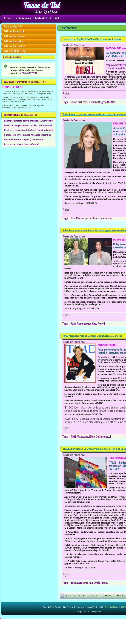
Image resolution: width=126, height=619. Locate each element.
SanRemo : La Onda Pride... (92, 582)
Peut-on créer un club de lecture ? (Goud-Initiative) (28, 130)
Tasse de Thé (41, 5)
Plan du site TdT (13, 26)
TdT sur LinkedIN (13, 41)
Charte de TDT (42, 18)
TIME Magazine (79, 436)
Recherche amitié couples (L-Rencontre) (23, 139)
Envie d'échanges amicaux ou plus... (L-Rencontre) (28, 125)
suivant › (109, 595)
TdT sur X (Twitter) (14, 46)
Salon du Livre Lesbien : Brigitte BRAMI (92, 102)
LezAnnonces (23, 18)
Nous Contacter (111, 607)
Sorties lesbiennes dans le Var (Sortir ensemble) (27, 134)
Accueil (8, 18)
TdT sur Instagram (14, 36)
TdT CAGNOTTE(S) (15, 51)
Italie (73, 582)
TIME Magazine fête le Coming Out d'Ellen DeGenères (92, 335)
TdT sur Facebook (14, 31)
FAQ (56, 18)
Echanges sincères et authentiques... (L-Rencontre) (28, 120)
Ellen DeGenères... (99, 436)
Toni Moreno (77, 218)
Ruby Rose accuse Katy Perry (86, 323)
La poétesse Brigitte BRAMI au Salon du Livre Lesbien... (92, 39)
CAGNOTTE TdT (29, 73)
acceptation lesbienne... (99, 218)
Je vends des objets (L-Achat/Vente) (21, 144)
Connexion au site (12, 56)
